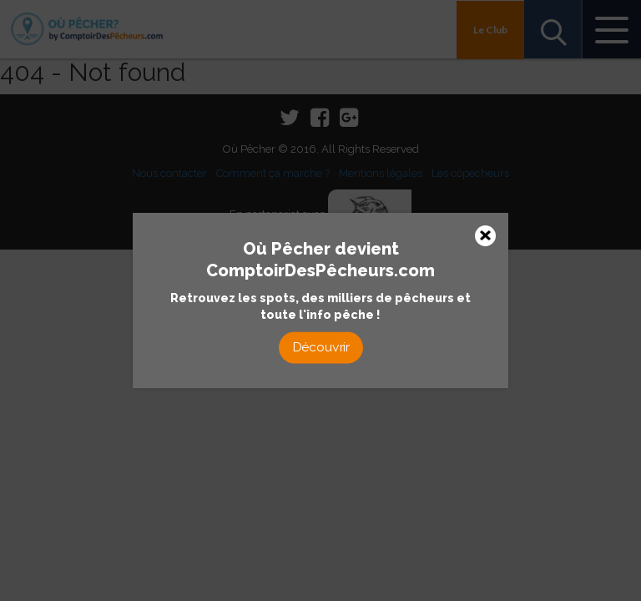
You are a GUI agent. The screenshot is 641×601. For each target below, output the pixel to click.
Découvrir (320, 347)
